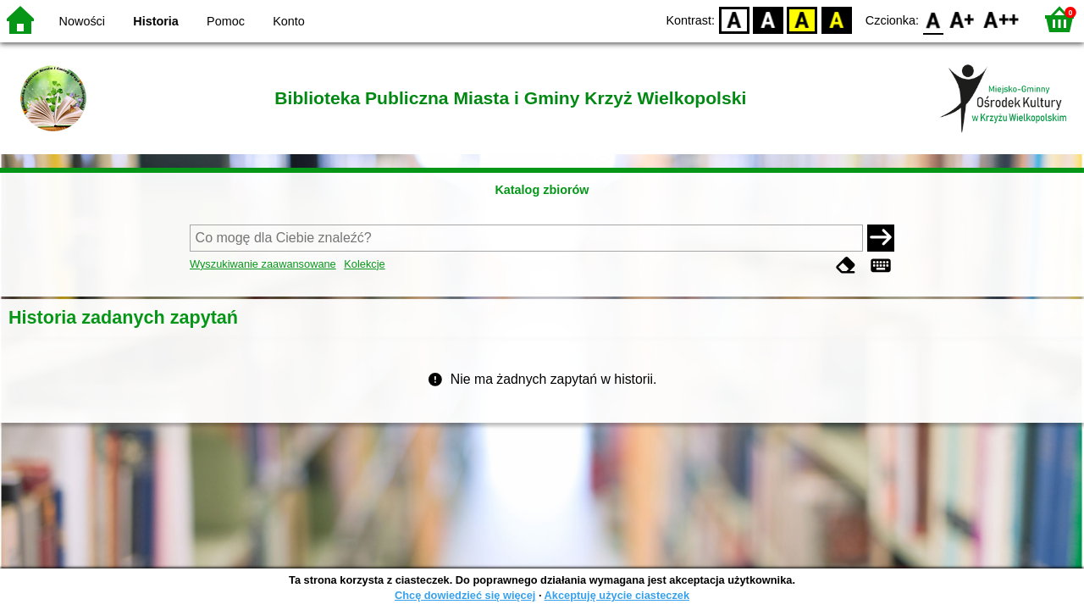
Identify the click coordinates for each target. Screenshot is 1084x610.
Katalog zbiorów (542, 190)
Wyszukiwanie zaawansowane (263, 264)
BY (836, 19)
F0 (933, 19)
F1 (962, 19)
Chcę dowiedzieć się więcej (465, 595)
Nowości (82, 21)
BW (768, 19)
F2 (1001, 19)
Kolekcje (364, 264)
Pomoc (226, 21)
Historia (156, 21)
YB (802, 19)
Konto (289, 21)
